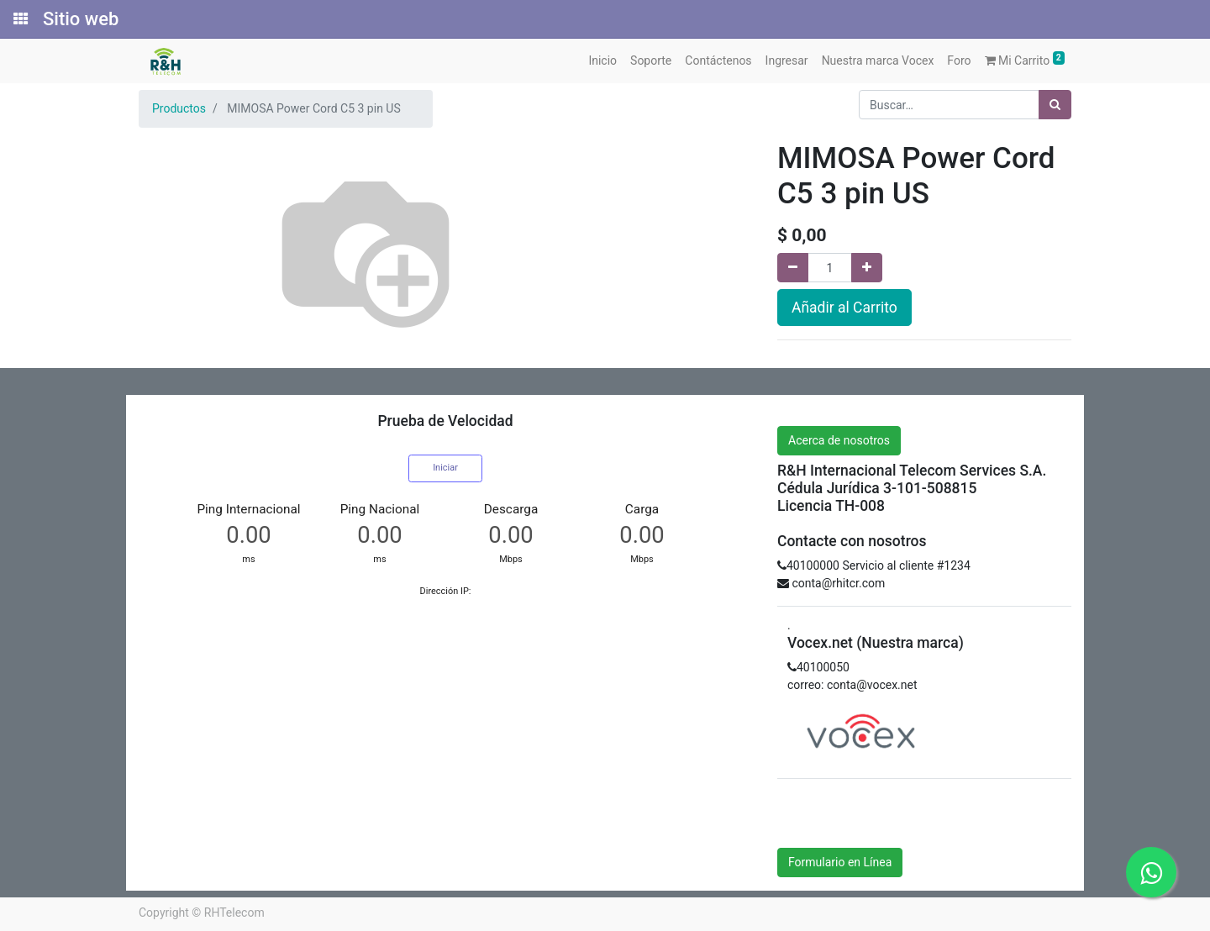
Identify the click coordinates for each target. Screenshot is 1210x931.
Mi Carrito (1025, 59)
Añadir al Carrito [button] (844, 307)
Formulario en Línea (840, 862)
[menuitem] (602, 60)
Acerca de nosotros (839, 440)
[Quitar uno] (792, 267)
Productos (179, 108)
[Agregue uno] (866, 267)
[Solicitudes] (19, 19)
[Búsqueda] (1055, 104)
